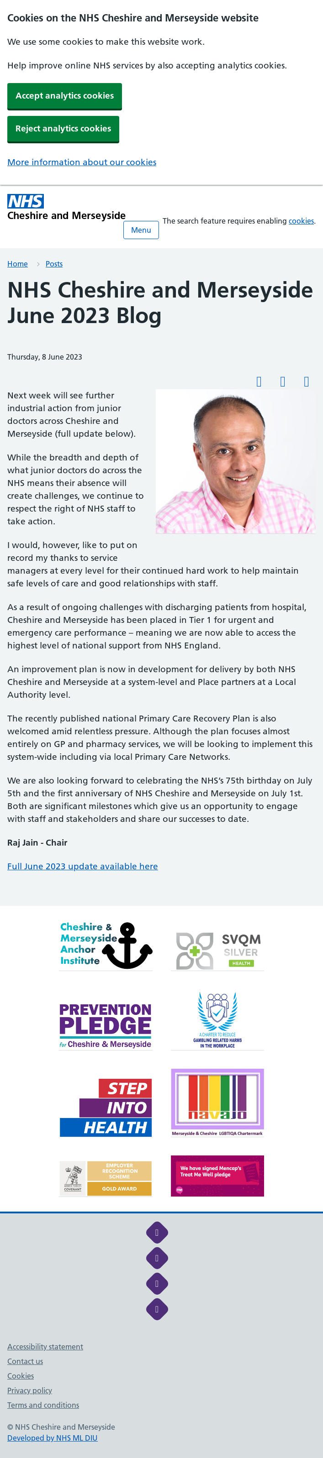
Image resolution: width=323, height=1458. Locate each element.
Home (17, 263)
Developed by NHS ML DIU (52, 1437)
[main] (161, 591)
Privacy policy (29, 1390)
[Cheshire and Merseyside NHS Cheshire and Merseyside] (66, 207)
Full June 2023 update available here (82, 866)
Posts (54, 263)
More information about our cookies (81, 162)
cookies (301, 220)
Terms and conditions (43, 1405)
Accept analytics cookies (65, 95)
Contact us (25, 1361)
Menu (141, 230)
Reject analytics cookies (63, 128)
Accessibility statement (45, 1346)
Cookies (20, 1375)
